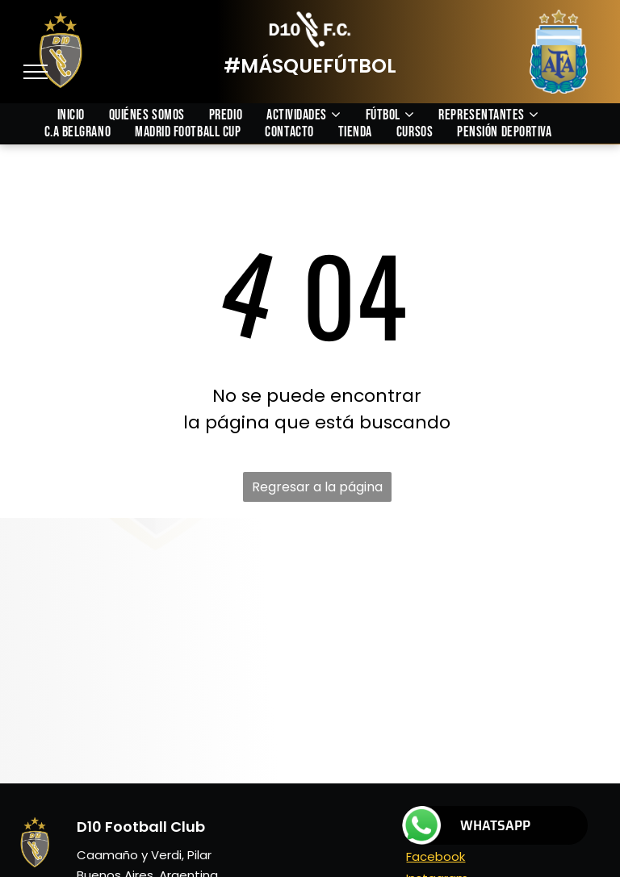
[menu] (36, 72)
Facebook (435, 856)
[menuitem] (83, 114)
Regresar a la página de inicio (317, 490)
